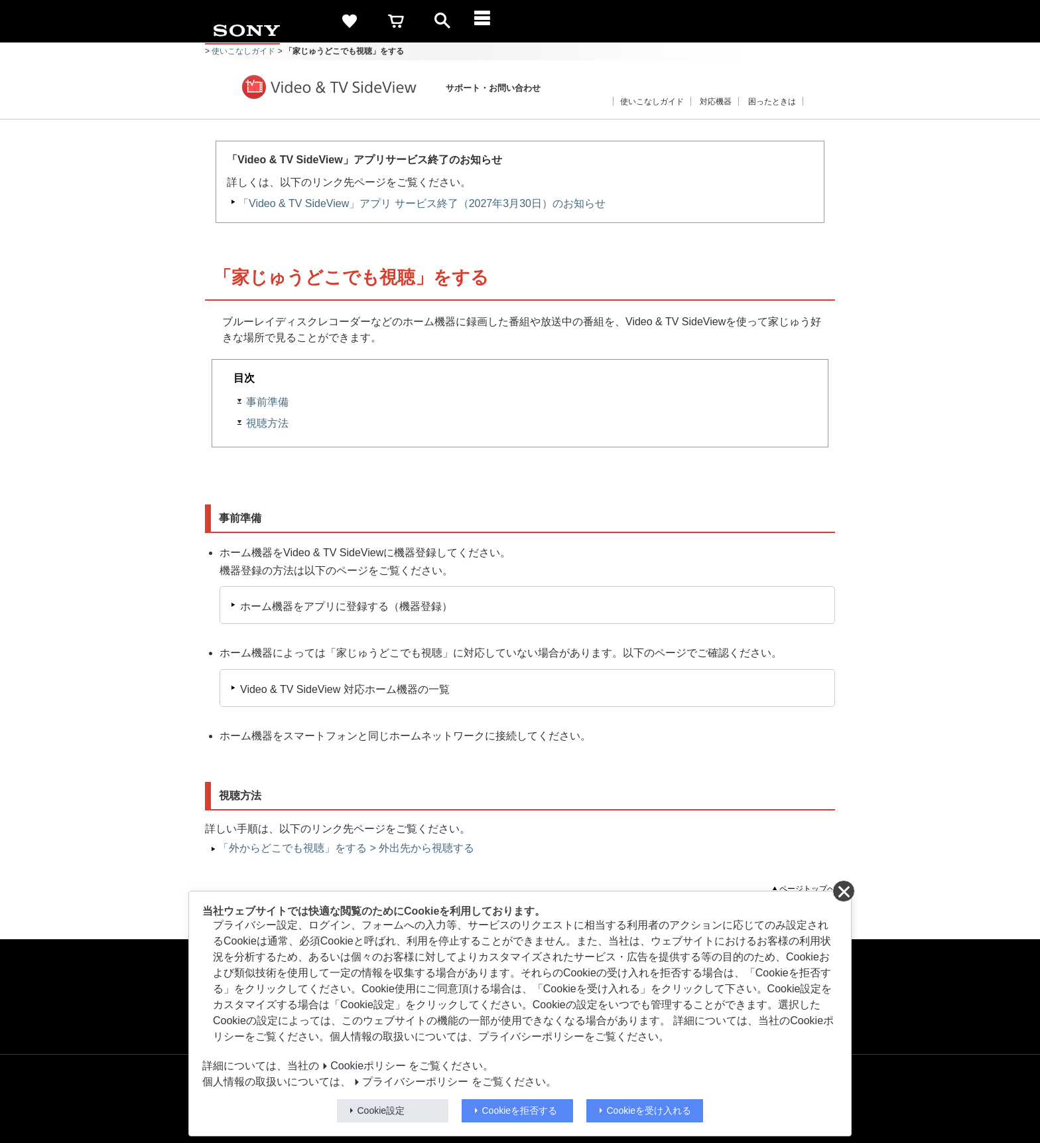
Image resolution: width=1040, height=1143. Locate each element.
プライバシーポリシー (415, 1081)
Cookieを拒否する (520, 1110)
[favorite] (349, 21)
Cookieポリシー (368, 1065)
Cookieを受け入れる (649, 1110)
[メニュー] (489, 21)
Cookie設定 (381, 1110)
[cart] (396, 21)
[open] (442, 21)
